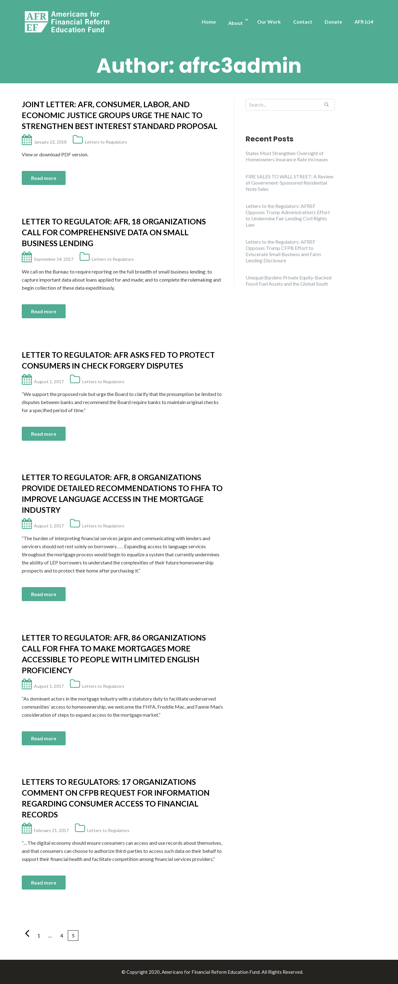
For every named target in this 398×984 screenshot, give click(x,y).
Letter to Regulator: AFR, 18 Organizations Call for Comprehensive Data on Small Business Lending (114, 232)
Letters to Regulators (106, 142)
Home (209, 22)
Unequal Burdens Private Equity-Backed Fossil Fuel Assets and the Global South (288, 280)
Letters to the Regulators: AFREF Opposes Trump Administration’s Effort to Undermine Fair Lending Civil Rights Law (288, 215)
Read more (43, 178)
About (235, 23)
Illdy (115, 972)
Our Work (269, 22)
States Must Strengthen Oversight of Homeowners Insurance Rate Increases (287, 156)
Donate (333, 22)
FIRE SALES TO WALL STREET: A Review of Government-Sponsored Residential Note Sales (289, 182)
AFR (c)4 (363, 22)
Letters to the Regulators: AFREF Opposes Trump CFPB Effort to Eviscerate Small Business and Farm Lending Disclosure (283, 251)
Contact (302, 22)
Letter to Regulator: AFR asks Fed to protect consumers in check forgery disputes (118, 360)
